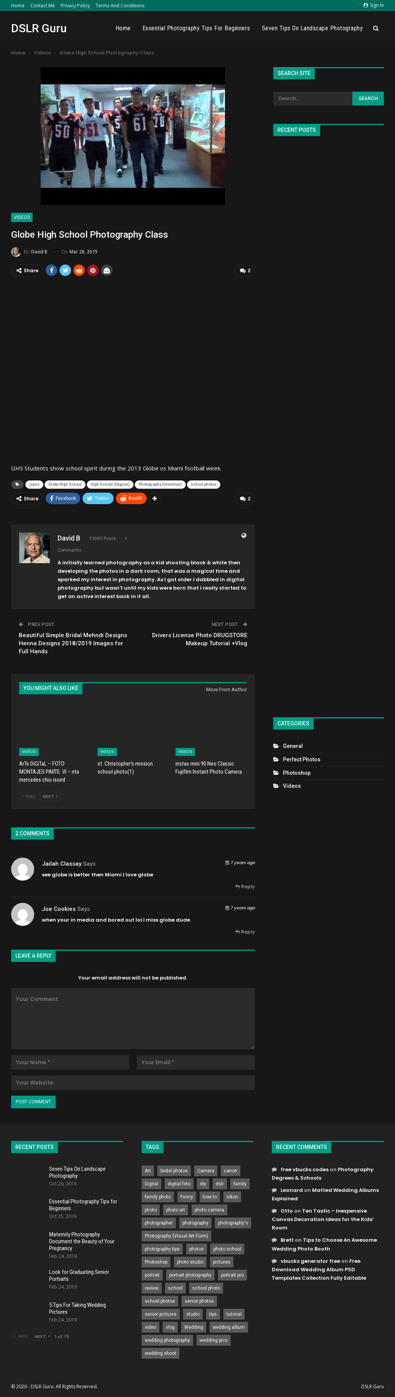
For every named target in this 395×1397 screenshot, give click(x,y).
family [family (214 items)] (239, 1183)
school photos (204, 484)
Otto (287, 1210)
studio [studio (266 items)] (193, 1313)
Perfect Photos (302, 759)
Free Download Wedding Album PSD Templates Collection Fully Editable (319, 1269)
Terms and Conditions (120, 5)
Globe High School (65, 484)
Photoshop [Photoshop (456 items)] (156, 1261)
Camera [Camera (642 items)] (205, 1170)
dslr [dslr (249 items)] (220, 1183)
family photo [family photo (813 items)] (158, 1196)
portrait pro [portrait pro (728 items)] (232, 1274)
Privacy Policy (75, 5)
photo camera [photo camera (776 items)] (209, 1209)
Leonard (292, 1189)
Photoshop (297, 773)
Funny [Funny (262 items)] (186, 1196)
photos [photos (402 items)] (196, 1248)
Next (50, 796)
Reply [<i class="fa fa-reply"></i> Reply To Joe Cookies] (245, 931)
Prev (29, 796)
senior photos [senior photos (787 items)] (199, 1300)
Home (18, 5)
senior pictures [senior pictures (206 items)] (161, 1313)
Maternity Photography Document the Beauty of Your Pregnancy (81, 1241)
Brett (287, 1239)
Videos (22, 217)
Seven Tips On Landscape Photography (312, 28)
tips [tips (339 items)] (213, 1313)
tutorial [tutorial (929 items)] (233, 1313)
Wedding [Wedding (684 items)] (193, 1327)
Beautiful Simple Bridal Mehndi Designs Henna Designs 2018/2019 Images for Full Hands (73, 642)
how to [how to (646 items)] (210, 1196)
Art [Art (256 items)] (148, 1170)
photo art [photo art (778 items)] (175, 1209)
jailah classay (61, 863)
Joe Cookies (59, 908)
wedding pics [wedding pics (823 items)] (214, 1340)
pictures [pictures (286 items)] (221, 1261)
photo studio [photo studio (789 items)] (190, 1261)
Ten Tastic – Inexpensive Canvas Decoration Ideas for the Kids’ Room (323, 1219)
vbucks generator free (310, 1260)
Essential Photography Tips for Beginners (196, 28)
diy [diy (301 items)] (203, 1183)
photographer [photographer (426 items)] (159, 1222)
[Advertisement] (328, 423)
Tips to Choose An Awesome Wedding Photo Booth (324, 1244)
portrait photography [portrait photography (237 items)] (190, 1274)
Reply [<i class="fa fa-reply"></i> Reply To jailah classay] (245, 886)
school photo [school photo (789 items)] (206, 1287)
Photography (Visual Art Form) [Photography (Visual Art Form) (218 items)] (176, 1235)
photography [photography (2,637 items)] (195, 1222)
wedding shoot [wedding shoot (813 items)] (160, 1353)
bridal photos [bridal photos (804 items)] (174, 1170)
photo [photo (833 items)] (151, 1209)
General (293, 746)
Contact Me (42, 5)
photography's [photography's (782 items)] (233, 1222)
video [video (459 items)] (150, 1327)
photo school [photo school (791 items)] (227, 1248)
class (34, 484)
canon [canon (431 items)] (230, 1170)
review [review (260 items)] (152, 1287)
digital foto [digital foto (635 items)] (179, 1183)
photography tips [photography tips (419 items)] (162, 1248)
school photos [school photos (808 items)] (160, 1300)
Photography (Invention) (160, 484)
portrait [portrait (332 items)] (152, 1274)
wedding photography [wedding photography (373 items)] (167, 1340)
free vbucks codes (305, 1169)
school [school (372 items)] (175, 1287)
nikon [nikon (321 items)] (232, 1196)
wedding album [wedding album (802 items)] (229, 1327)
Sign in (374, 5)
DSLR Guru (39, 28)
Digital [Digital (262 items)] (151, 1183)
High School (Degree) (110, 484)
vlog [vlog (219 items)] (170, 1327)
